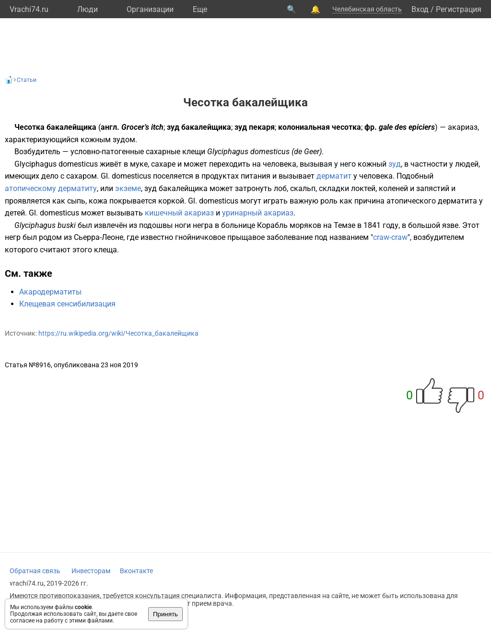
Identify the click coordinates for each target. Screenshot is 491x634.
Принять (165, 614)
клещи (193, 151)
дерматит (333, 176)
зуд (394, 164)
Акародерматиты (50, 291)
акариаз (463, 127)
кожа (98, 200)
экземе (128, 188)
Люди (87, 9)
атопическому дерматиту (51, 188)
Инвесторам (90, 571)
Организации (150, 9)
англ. (110, 127)
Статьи (26, 80)
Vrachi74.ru (29, 9)
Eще (200, 9)
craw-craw (390, 237)
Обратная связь (35, 571)
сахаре (163, 164)
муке (139, 164)
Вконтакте (136, 571)
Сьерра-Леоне (98, 237)
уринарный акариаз (257, 212)
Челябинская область (367, 9)
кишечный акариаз (179, 212)
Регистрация (458, 9)
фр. (370, 127)
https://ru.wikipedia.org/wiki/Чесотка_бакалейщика (118, 333)
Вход (420, 9)
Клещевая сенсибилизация (67, 303)
